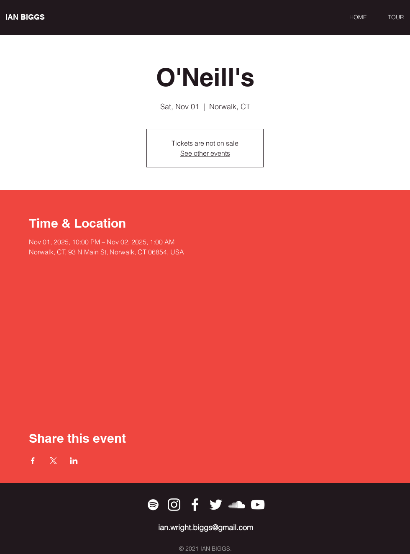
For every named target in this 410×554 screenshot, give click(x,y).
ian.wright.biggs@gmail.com (205, 527)
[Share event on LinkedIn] (74, 460)
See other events (205, 153)
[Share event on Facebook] (33, 460)
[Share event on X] (53, 460)
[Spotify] (153, 504)
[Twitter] (216, 504)
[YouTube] (257, 504)
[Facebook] (195, 504)
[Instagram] (174, 504)
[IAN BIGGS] (43, 17)
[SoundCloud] (236, 504)
